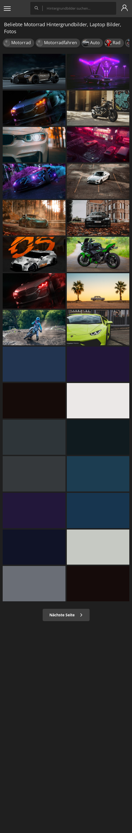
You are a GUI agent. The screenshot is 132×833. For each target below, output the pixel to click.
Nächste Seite (66, 614)
